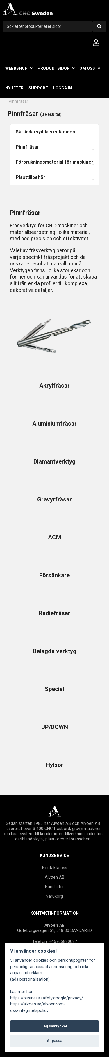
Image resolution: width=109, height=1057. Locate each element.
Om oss (87, 68)
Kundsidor (54, 886)
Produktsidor (53, 68)
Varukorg (54, 896)
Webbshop (16, 68)
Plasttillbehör (30, 177)
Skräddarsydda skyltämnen (45, 132)
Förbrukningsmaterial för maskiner (54, 162)
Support (38, 88)
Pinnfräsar (27, 147)
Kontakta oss (54, 867)
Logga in (62, 88)
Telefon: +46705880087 (54, 941)
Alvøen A (53, 877)
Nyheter (14, 88)
